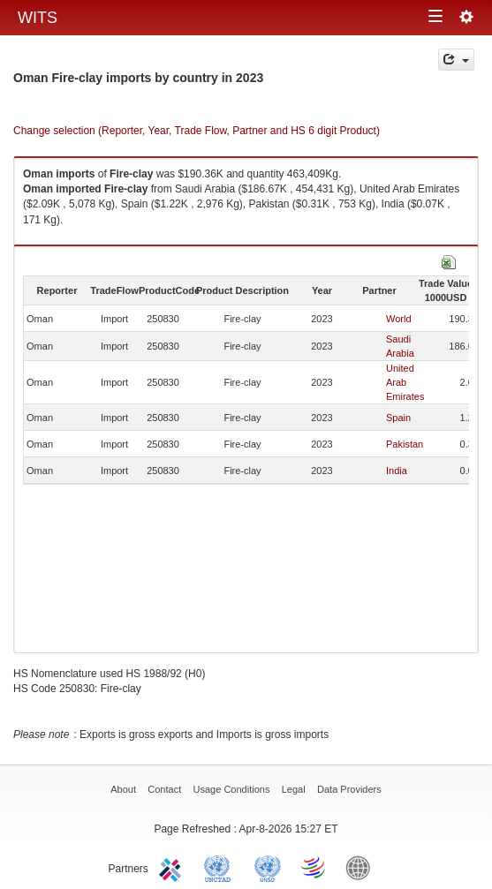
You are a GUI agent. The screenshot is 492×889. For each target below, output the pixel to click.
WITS (37, 17)
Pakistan (404, 444)
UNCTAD (220, 867)
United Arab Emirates (405, 382)
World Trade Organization (314, 867)
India (396, 470)
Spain (398, 417)
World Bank (362, 867)
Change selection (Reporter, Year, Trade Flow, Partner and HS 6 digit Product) (196, 130)
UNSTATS (267, 867)
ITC (173, 867)
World (399, 318)
